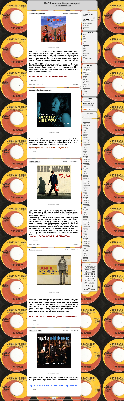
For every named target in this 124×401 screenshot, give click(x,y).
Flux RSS (87, 109)
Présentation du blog (87, 23)
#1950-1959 (90, 271)
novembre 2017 (86, 202)
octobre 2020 (86, 142)
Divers (84, 40)
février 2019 (85, 176)
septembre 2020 (86, 144)
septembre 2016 (86, 226)
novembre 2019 (86, 161)
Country (85, 38)
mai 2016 (85, 233)
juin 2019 (85, 169)
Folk (84, 46)
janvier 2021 (85, 137)
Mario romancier (86, 88)
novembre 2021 (86, 122)
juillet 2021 (85, 128)
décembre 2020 (86, 139)
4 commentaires (75, 84)
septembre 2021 (86, 125)
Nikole (84, 77)
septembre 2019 (86, 164)
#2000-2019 (92, 284)
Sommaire (85, 28)
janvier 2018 (85, 199)
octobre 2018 (86, 183)
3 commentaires (75, 324)
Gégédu (85, 91)
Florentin (85, 82)
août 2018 (85, 187)
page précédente (47, 398)
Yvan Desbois (86, 81)
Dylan (84, 41)
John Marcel (85, 84)
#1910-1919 (93, 266)
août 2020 (85, 146)
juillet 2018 (85, 188)
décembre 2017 (86, 200)
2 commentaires (75, 155)
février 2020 (85, 156)
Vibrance (85, 94)
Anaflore (85, 79)
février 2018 (85, 197)
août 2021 (85, 127)
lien (34, 84)
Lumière (85, 76)
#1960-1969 (90, 274)
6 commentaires (75, 393)
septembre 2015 (86, 246)
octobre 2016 (86, 224)
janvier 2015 (85, 260)
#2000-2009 (90, 282)
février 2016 (85, 238)
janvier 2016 (85, 240)
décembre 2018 (86, 180)
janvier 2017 (85, 219)
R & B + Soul (86, 53)
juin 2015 (85, 251)
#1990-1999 (89, 280)
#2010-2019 (89, 287)
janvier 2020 (85, 158)
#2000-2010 (87, 284)
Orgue (84, 50)
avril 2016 (85, 234)
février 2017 (85, 217)
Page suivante (60, 398)
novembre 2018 (86, 181)
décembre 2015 (86, 241)
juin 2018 (85, 190)
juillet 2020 (85, 147)
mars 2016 (85, 236)
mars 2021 (85, 134)
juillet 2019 (85, 168)
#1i (94, 280)
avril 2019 (85, 173)
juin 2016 (85, 231)
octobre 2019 (86, 163)
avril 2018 (85, 193)
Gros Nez (85, 93)
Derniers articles (86, 25)
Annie (84, 86)
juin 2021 (85, 130)
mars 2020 (85, 154)
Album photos (86, 27)
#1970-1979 (90, 276)
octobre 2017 (86, 204)
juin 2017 (85, 210)
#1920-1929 (87, 268)
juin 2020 (85, 149)
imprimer (31, 84)
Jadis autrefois (86, 69)
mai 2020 (85, 151)
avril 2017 (85, 214)
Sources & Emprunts (87, 58)
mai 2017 (85, 212)
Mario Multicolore (87, 71)
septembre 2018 (86, 185)
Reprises (85, 55)
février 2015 (85, 258)
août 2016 (85, 228)
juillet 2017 (85, 209)
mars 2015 (85, 257)
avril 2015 (85, 255)
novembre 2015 (86, 243)
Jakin (84, 89)
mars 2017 (85, 216)
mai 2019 (85, 171)
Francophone (86, 45)
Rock (84, 57)
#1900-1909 (87, 266)
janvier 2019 (85, 178)
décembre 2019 (86, 159)
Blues (84, 36)
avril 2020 (85, 152)
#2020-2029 (92, 289)
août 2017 (85, 207)
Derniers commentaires (88, 108)
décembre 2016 (86, 221)
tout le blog (85, 61)
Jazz (84, 43)
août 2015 (85, 248)
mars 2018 (85, 195)
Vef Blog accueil (87, 116)
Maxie (84, 72)
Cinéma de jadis (86, 67)
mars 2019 (85, 175)
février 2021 (85, 135)
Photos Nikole (86, 74)
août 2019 (85, 166)
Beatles (84, 34)
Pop (84, 51)
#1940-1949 (91, 269)
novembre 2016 (86, 222)
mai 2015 (85, 253)
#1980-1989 (90, 278)
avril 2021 (85, 132)
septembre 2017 (86, 205)
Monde (84, 48)
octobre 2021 (86, 123)
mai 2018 (85, 192)
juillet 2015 (85, 250)
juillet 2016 (85, 229)
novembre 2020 (86, 140)
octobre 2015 (86, 245)
